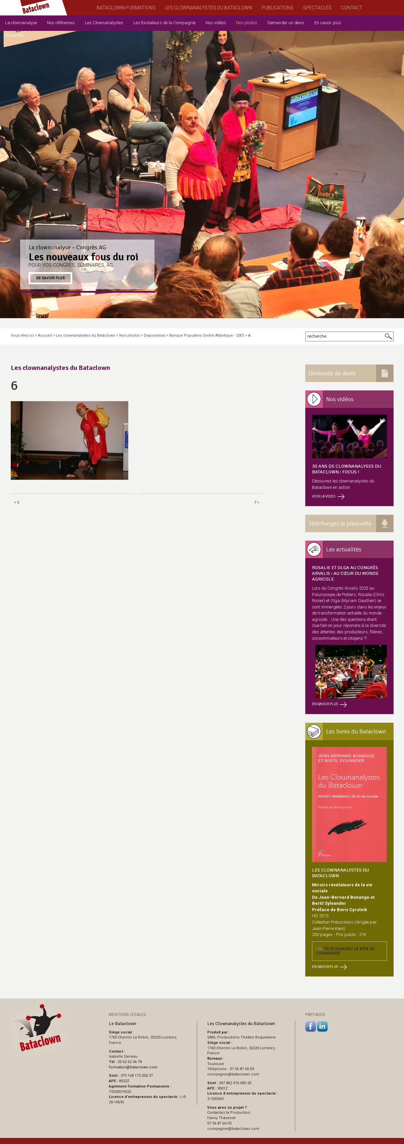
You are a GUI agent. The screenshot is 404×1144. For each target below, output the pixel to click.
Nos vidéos (216, 22)
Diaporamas (154, 335)
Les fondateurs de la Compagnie (164, 22)
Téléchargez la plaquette (340, 523)
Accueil (45, 335)
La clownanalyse (21, 22)
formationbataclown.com (133, 1067)
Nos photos (246, 22)
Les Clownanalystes (104, 22)
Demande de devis (332, 373)
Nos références (61, 22)
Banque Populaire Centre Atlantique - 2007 (206, 335)
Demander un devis (285, 22)
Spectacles (317, 7)
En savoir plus (327, 22)
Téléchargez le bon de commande (345, 951)
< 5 (16, 502)
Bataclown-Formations (126, 7)
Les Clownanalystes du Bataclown (208, 7)
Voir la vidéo (328, 496)
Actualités (14, 35)
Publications (278, 7)
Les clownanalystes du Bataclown (85, 335)
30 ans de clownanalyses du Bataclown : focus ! (346, 469)
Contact (351, 7)
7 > (256, 502)
